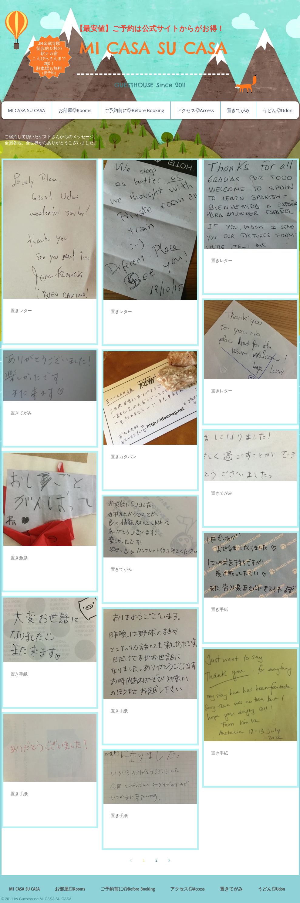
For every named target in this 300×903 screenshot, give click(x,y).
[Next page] (169, 860)
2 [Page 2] (156, 860)
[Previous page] (131, 860)
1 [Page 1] (144, 860)
